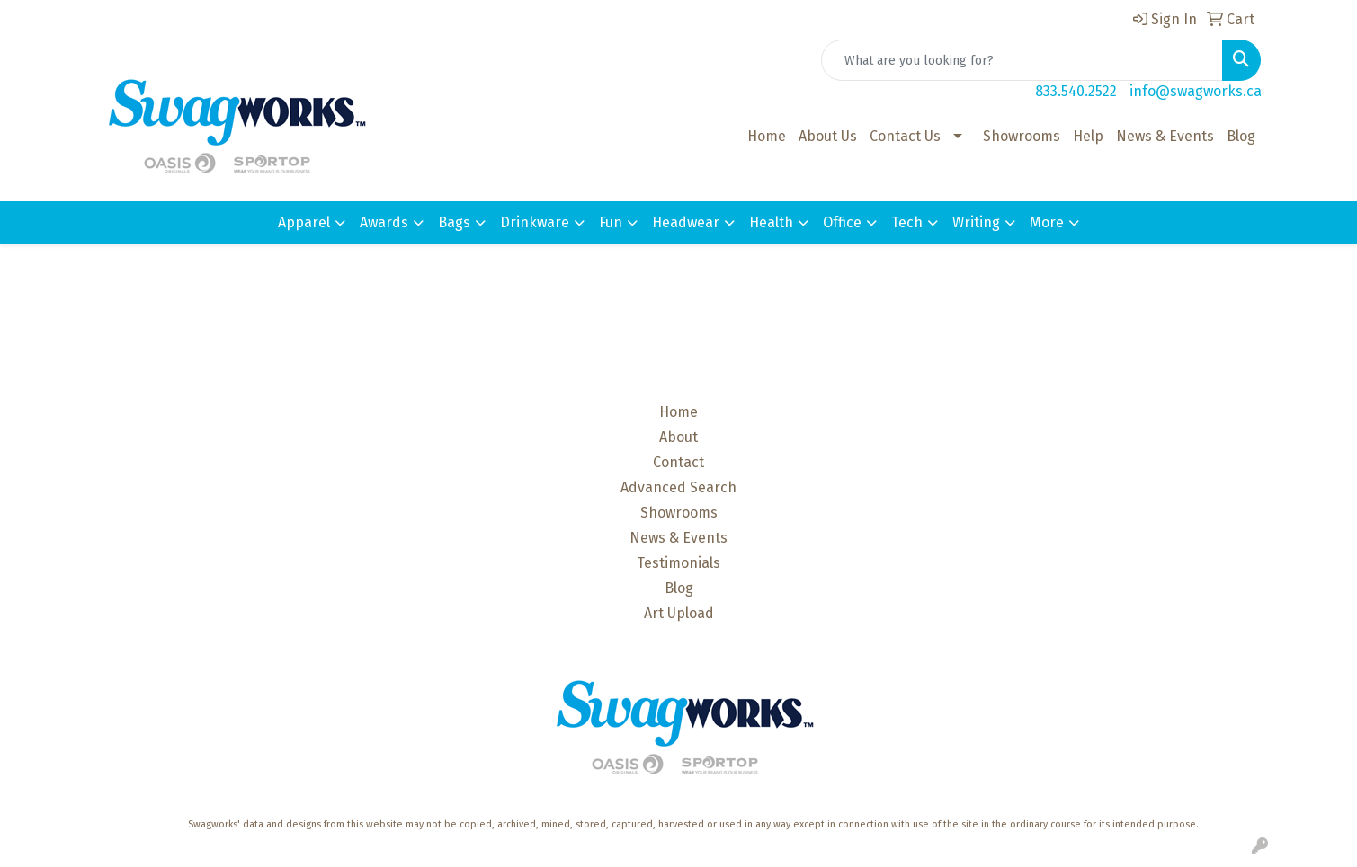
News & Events (1165, 136)
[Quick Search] (1022, 60)
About (678, 437)
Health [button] (771, 222)
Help (1088, 136)
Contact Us (905, 136)
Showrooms (1021, 136)
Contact (678, 462)
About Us (828, 136)
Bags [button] (454, 222)
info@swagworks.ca (1195, 91)
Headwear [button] (685, 222)
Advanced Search (678, 487)
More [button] (1047, 222)
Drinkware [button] (534, 222)
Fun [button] (610, 222)
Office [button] (842, 222)
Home (766, 136)
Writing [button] (976, 222)
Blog (1241, 136)
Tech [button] (907, 222)
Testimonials (678, 562)
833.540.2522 (1076, 91)
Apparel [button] (304, 222)
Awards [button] (384, 222)
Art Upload (679, 613)
